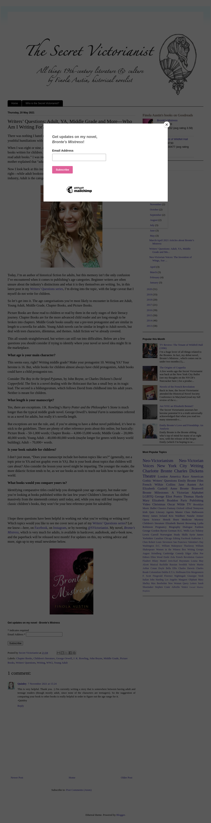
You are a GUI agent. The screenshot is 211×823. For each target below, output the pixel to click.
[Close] (167, 124)
